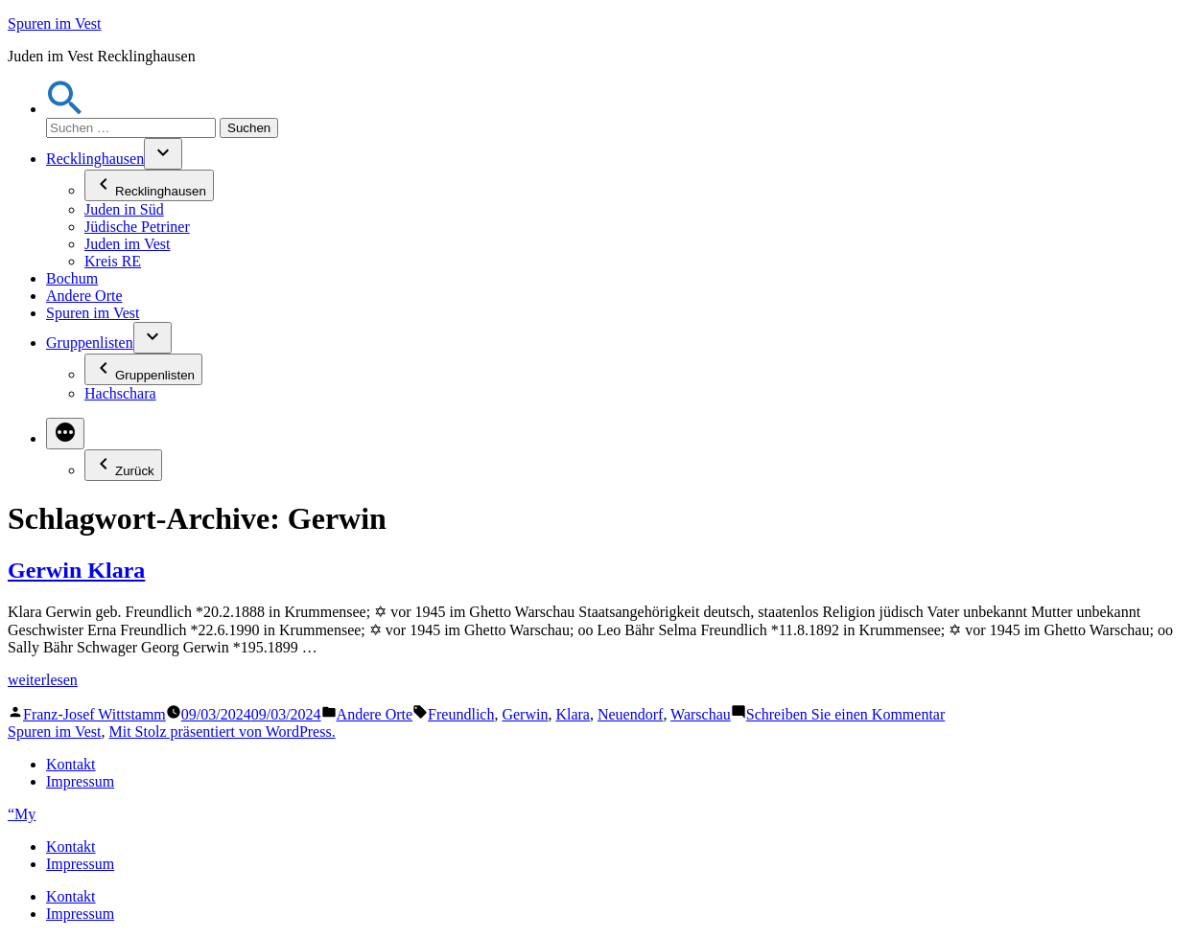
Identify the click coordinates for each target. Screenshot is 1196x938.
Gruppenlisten (89, 342)
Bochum (72, 278)
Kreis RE (112, 261)
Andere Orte (84, 295)
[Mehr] (65, 433)
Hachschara (120, 393)
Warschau (700, 714)
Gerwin (525, 714)
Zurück (123, 465)
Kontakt (71, 764)
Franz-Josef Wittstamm (94, 714)
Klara (572, 714)
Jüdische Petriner (137, 226)
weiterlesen (43, 680)
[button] (65, 109)
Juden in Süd (124, 209)
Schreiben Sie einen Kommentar (846, 714)
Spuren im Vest (54, 23)
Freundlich (461, 714)
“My (21, 814)
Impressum (80, 781)
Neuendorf (630, 714)
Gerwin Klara (76, 570)
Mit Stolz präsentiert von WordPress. (221, 731)
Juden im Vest (127, 244)
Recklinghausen (95, 158)
